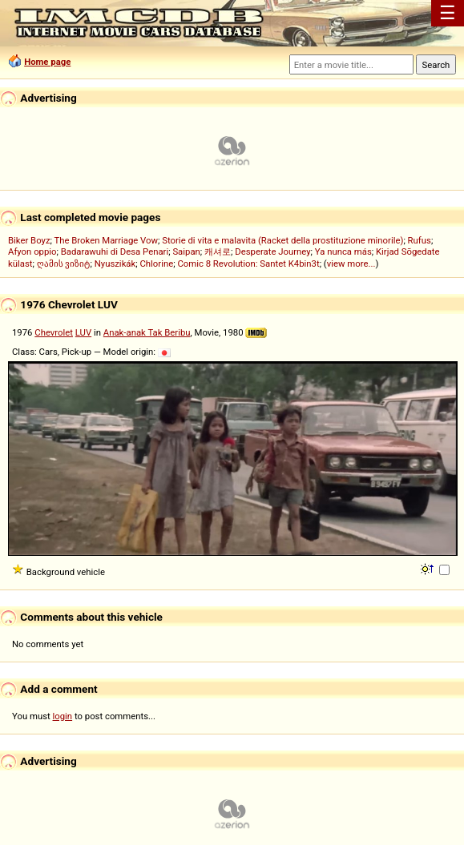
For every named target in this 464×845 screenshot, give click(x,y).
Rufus (419, 240)
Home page (47, 61)
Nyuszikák (115, 263)
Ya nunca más (343, 251)
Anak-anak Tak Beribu (147, 332)
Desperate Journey (272, 251)
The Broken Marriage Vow (106, 240)
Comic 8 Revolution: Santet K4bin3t (248, 263)
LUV (83, 332)
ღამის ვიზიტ (64, 263)
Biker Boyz (29, 240)
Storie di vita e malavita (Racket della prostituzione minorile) (282, 240)
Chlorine (157, 263)
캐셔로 (217, 251)
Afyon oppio (32, 251)
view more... (351, 263)
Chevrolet (53, 332)
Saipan (186, 251)
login (63, 716)
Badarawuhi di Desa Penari (114, 251)
